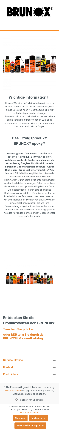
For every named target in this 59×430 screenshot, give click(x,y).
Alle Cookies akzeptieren (30, 425)
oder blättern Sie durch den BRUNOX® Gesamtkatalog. (24, 336)
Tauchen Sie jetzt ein (19, 329)
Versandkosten (13, 390)
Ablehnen (20, 418)
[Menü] (6, 26)
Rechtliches (10, 374)
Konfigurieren (38, 418)
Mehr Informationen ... (30, 412)
